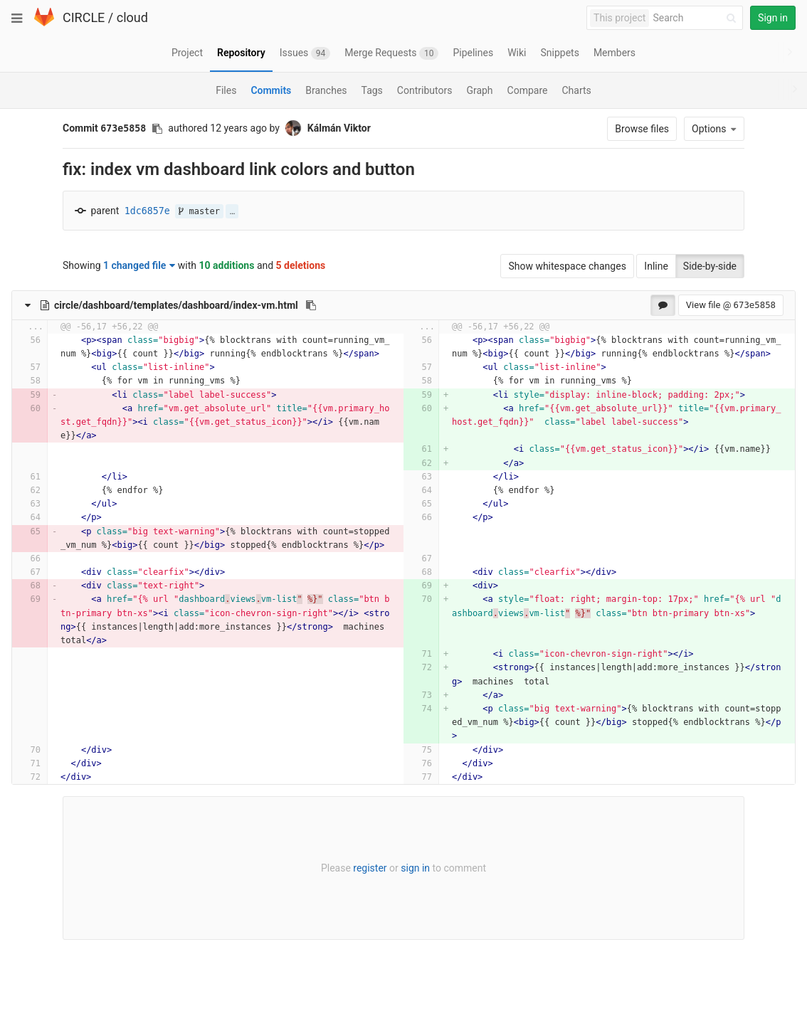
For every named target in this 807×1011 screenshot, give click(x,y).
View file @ (731, 305)
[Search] (697, 18)
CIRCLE (84, 17)
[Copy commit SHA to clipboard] (157, 129)
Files (226, 90)
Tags (372, 90)
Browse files (642, 128)
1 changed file (139, 265)
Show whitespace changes (567, 266)
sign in (415, 868)
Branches (326, 90)
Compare (527, 90)
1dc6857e (147, 211)
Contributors (425, 90)
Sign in (773, 17)
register (369, 868)
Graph (479, 90)
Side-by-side (710, 266)
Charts (576, 90)
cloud (132, 17)
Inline (656, 266)
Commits (270, 90)
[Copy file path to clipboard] (311, 305)
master (199, 211)
